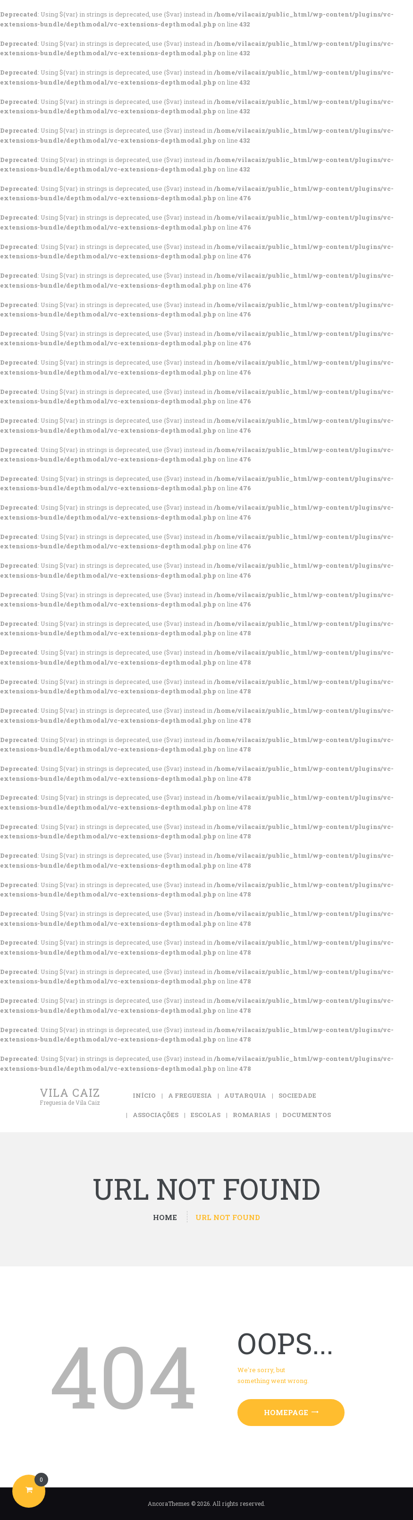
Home (165, 1217)
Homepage (286, 1412)
